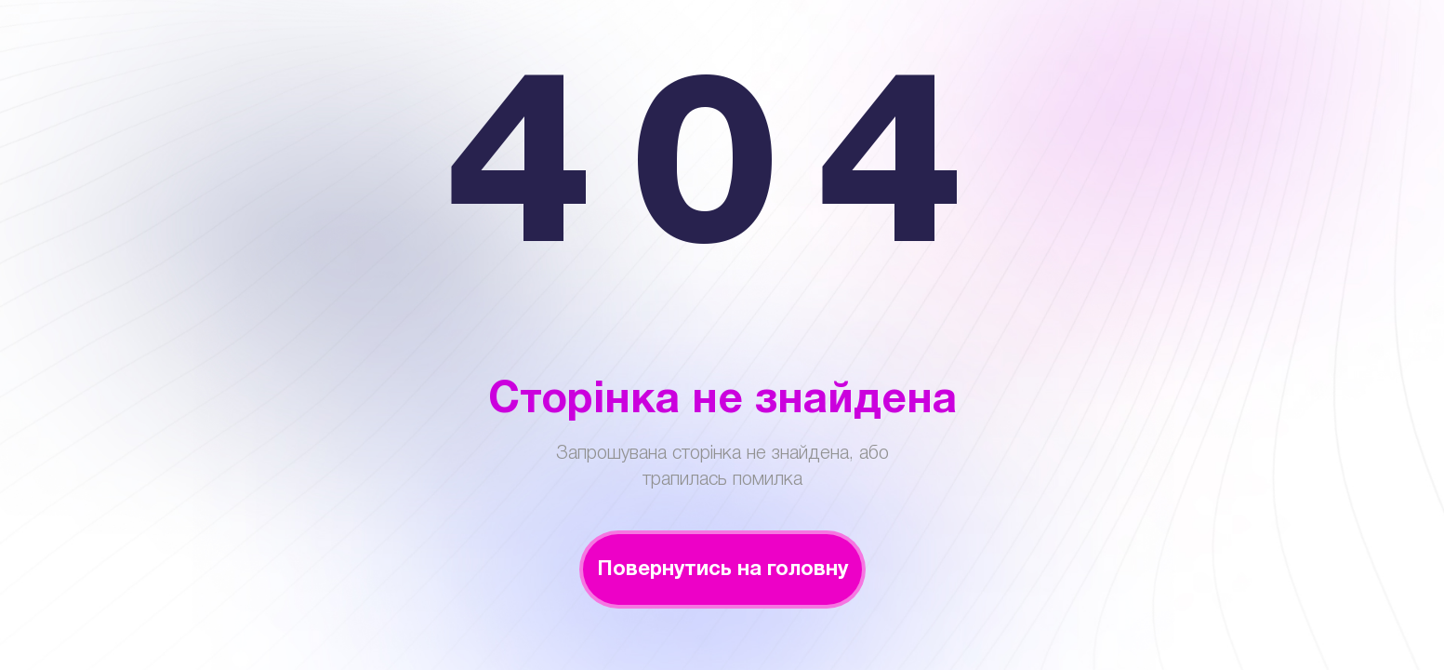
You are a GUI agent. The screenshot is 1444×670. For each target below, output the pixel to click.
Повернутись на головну (722, 569)
